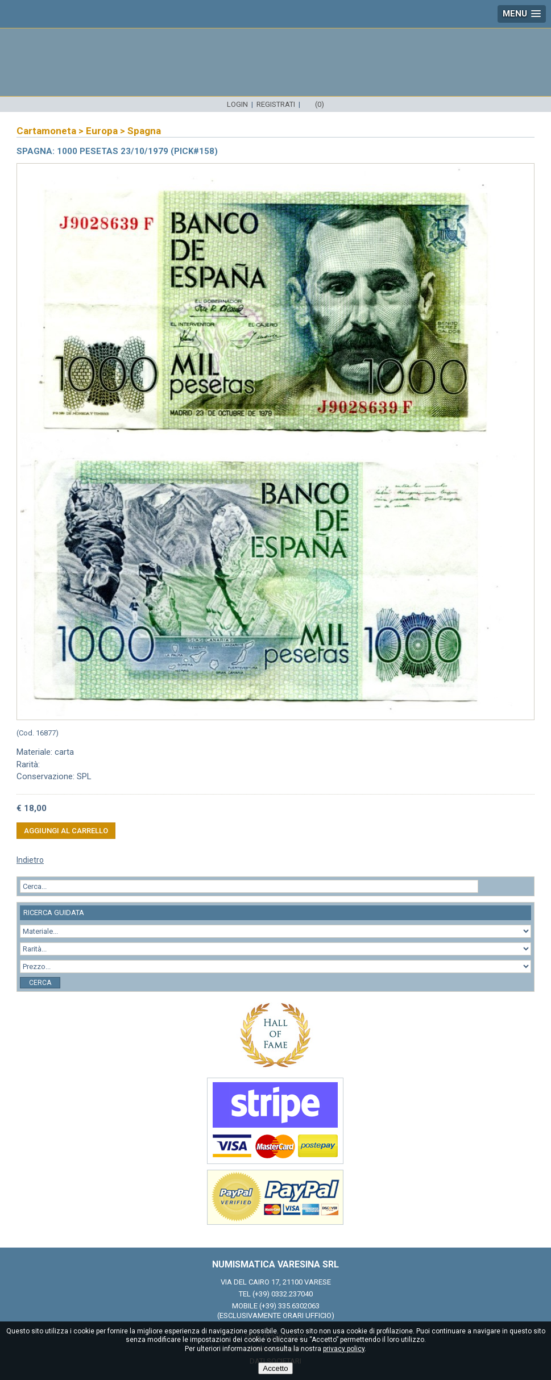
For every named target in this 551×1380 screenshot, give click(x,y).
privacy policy (343, 1349)
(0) (319, 104)
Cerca (40, 983)
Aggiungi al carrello (66, 830)
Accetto (275, 1368)
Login (237, 104)
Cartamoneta (46, 130)
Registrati (275, 104)
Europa (102, 130)
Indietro (30, 859)
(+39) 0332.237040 (282, 1294)
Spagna (144, 130)
